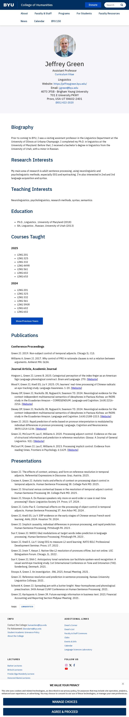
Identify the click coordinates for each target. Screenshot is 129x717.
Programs (64, 13)
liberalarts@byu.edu (32, 629)
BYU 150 (56, 21)
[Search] (115, 5)
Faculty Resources (109, 13)
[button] (123, 683)
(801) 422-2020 (65, 102)
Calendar (39, 21)
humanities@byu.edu (37, 625)
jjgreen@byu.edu (68, 88)
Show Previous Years (28, 321)
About (24, 13)
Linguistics (27, 607)
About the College (16, 636)
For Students (84, 13)
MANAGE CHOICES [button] (64, 702)
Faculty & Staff (43, 13)
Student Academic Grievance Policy (24, 632)
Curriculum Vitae (64, 74)
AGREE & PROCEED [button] (65, 712)
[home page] (8, 4)
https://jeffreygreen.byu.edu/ (70, 83)
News (24, 21)
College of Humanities (37, 5)
